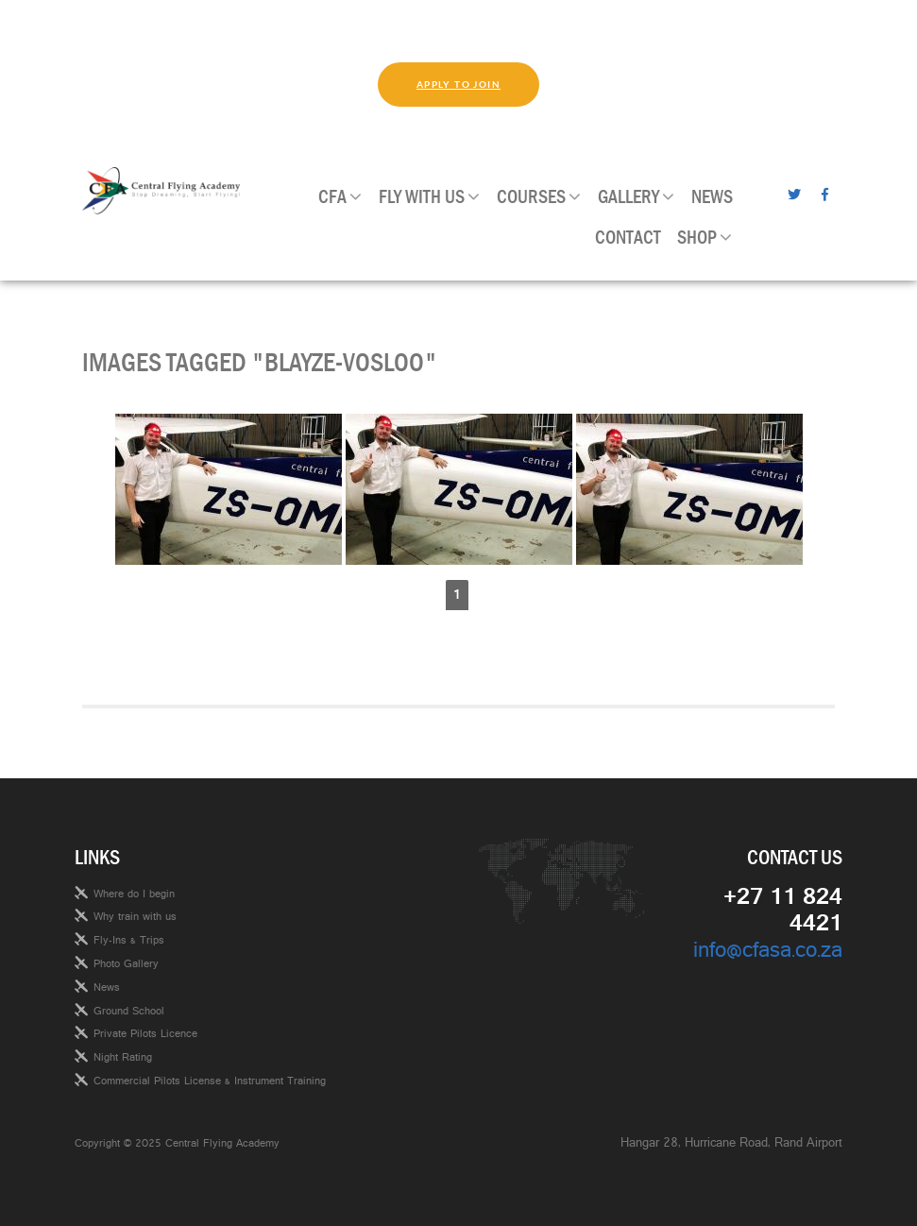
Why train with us (135, 918)
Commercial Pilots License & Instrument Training (209, 1082)
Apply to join (458, 84)
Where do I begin (134, 895)
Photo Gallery (126, 965)
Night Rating (122, 1058)
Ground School (128, 1012)
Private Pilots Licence (145, 1035)
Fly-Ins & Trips (128, 941)
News (106, 989)
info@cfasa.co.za (767, 953)
